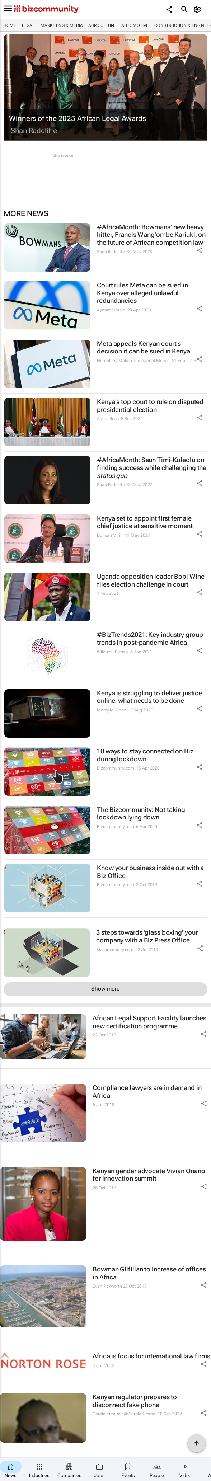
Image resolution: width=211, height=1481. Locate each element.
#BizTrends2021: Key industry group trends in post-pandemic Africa (150, 638)
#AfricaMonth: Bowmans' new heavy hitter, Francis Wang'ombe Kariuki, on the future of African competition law (151, 234)
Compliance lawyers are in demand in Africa (147, 1091)
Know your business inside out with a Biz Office (150, 871)
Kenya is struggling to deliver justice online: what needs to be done (149, 697)
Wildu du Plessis (112, 651)
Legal (28, 25)
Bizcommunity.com (115, 768)
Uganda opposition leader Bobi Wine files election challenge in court (151, 580)
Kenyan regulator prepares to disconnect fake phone (135, 1401)
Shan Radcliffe (34, 130)
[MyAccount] (198, 9)
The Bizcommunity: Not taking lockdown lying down (141, 813)
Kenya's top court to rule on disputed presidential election (150, 405)
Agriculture (102, 25)
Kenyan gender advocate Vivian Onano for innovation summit (149, 1175)
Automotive (135, 25)
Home (9, 25)
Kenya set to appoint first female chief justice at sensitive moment (145, 522)
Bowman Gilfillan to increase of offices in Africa (149, 1273)
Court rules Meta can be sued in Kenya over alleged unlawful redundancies (142, 292)
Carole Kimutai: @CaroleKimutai (124, 1413)
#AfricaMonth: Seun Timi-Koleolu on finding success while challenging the (151, 467)
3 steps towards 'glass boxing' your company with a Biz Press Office (147, 936)
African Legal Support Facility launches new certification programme (149, 1022)
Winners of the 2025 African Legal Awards (77, 118)
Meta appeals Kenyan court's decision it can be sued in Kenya (143, 347)
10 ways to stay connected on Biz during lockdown (145, 755)
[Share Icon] (199, 250)
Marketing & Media (62, 25)
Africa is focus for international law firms (151, 1356)
